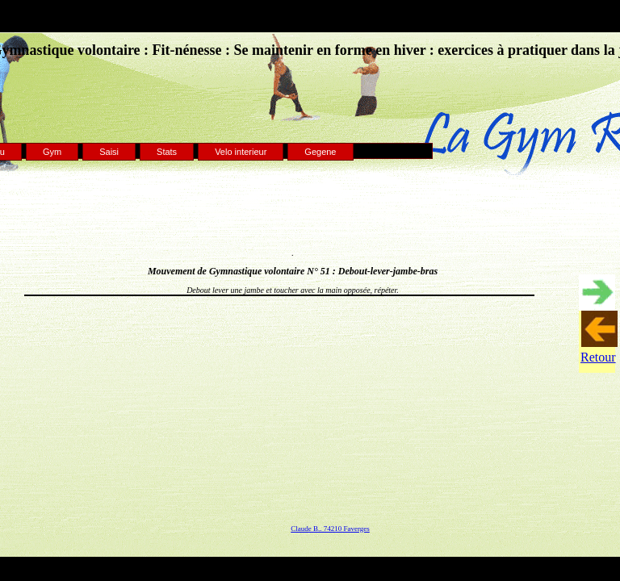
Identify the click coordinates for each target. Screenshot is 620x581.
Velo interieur (240, 152)
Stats (167, 152)
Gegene (320, 152)
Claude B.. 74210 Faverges (330, 529)
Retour (598, 357)
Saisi (109, 152)
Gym (52, 152)
